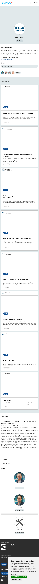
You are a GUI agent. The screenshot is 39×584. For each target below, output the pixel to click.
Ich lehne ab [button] (23, 576)
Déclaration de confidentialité (7, 557)
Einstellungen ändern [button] (16, 579)
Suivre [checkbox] (19, 40)
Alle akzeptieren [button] (15, 576)
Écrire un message (7, 66)
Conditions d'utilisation (6, 555)
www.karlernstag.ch (6, 59)
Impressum (3, 558)
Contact (4, 564)
